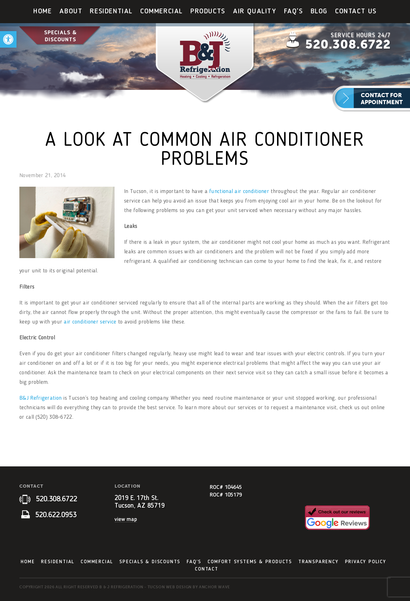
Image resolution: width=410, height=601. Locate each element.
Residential (111, 11)
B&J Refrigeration (40, 398)
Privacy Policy (365, 561)
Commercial (161, 11)
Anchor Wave (214, 587)
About (70, 11)
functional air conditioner (239, 191)
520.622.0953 (48, 515)
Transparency (318, 561)
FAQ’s (293, 11)
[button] (8, 39)
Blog (319, 11)
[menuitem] (43, 11)
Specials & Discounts (60, 36)
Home (42, 11)
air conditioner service (90, 322)
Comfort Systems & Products (250, 561)
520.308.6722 (348, 44)
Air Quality (254, 11)
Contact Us (356, 11)
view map (126, 519)
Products (207, 11)
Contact (206, 569)
